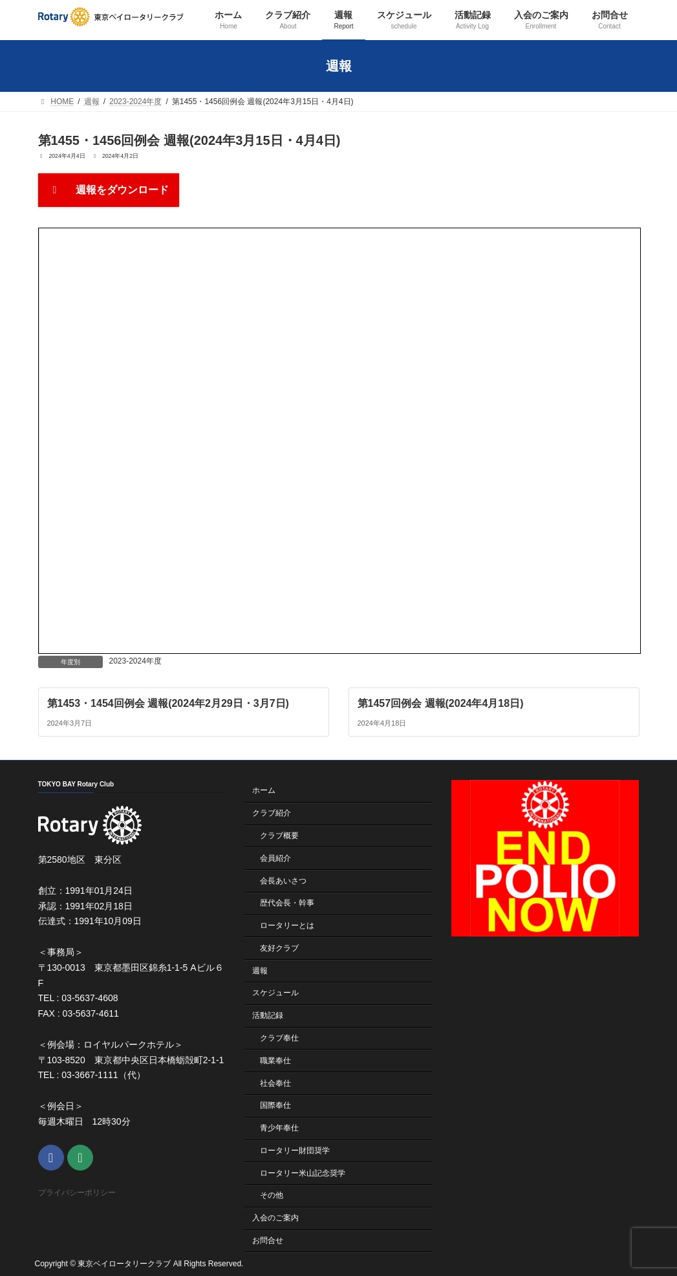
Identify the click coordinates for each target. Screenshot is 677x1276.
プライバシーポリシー (77, 1192)
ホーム (263, 790)
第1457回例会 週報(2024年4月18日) (440, 703)
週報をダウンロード (108, 189)
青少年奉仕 (279, 1127)
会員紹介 (275, 857)
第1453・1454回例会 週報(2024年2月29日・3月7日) (167, 703)
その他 (271, 1195)
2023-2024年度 (135, 660)
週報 (260, 970)
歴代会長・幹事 (287, 902)
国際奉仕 (275, 1105)
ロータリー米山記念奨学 (302, 1172)
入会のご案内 (275, 1217)
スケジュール (275, 992)
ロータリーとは (287, 925)
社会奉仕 (275, 1082)
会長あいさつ (283, 880)
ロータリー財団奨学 (295, 1150)
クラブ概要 (279, 835)
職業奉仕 (275, 1060)
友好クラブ (279, 948)
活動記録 (267, 1015)
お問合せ (267, 1240)
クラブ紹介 (271, 812)
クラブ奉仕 (279, 1038)
